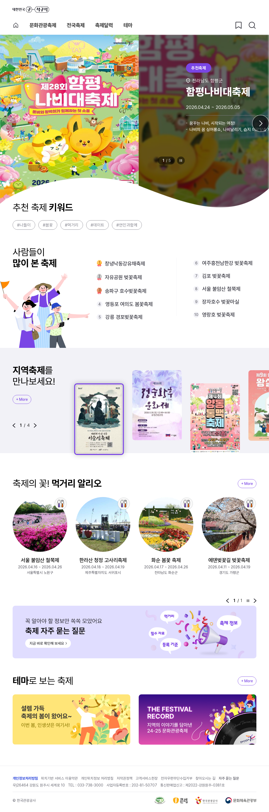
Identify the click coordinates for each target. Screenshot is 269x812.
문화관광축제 (42, 25)
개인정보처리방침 (25, 778)
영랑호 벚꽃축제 (218, 315)
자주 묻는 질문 (229, 778)
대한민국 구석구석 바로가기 (31, 9)
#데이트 (97, 225)
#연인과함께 (126, 225)
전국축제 (76, 25)
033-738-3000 (90, 785)
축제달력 (104, 25)
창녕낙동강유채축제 (125, 263)
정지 (181, 160)
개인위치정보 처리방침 (97, 778)
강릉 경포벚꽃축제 (123, 317)
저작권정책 (124, 778)
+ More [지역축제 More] (22, 399)
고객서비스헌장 (147, 778)
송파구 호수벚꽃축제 (125, 291)
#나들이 (24, 225)
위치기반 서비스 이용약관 (59, 778)
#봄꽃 (48, 225)
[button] (14, 425)
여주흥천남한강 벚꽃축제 (227, 263)
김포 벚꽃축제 (216, 276)
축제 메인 (16, 25)
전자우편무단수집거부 (176, 778)
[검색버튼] (252, 25)
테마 (127, 25)
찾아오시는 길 (205, 778)
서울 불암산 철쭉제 (221, 289)
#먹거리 (72, 225)
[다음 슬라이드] (260, 123)
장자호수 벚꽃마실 (220, 302)
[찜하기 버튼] (238, 25)
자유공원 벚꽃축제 (123, 277)
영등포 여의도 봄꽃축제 (129, 304)
